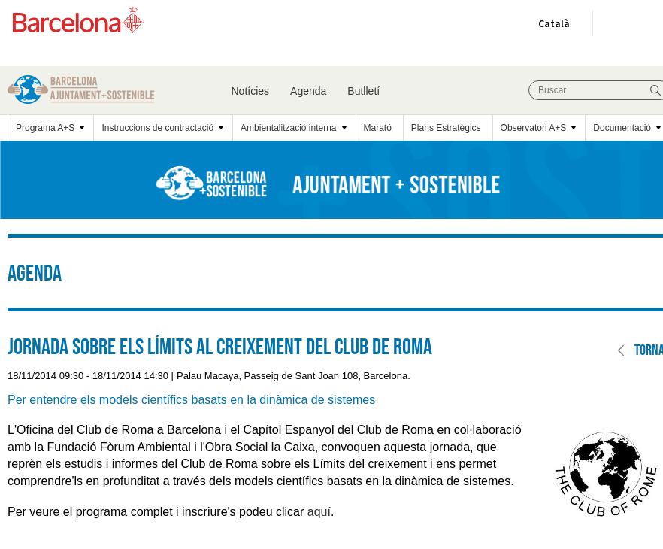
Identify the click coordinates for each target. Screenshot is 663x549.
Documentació (622, 128)
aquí (319, 511)
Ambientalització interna (288, 128)
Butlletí (363, 91)
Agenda (308, 91)
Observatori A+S (534, 128)
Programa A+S (45, 128)
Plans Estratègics (446, 128)
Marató (378, 128)
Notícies (251, 91)
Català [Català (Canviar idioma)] (551, 26)
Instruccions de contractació (157, 128)
